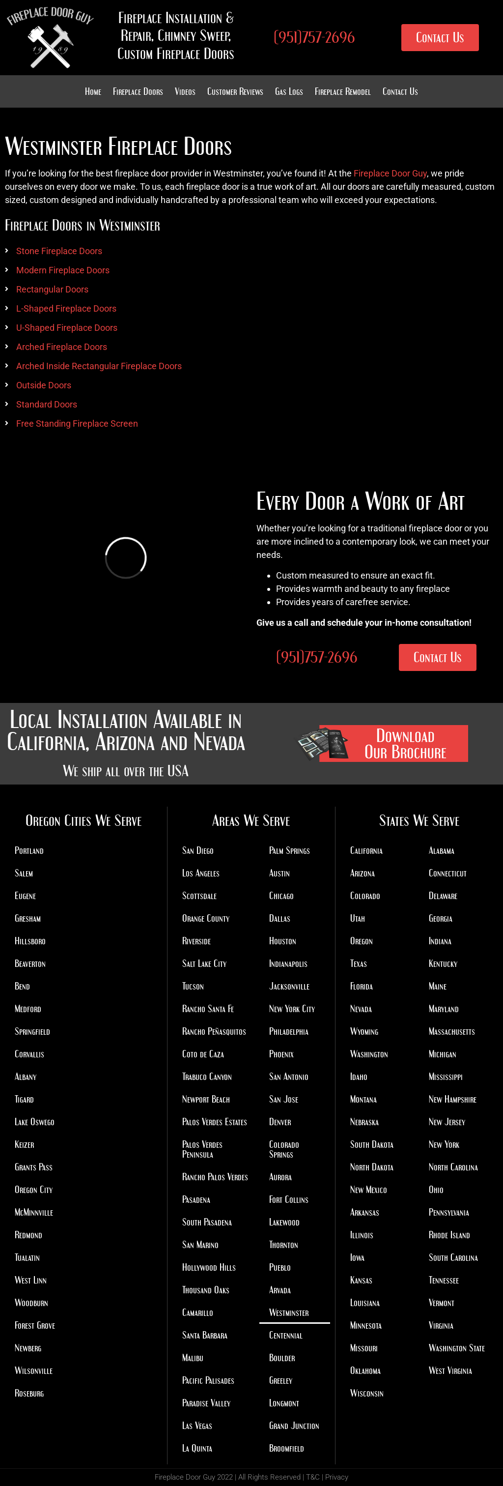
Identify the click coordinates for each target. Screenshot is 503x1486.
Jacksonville (289, 986)
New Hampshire (452, 1099)
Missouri (364, 1347)
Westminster (288, 1312)
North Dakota (371, 1167)
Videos (185, 91)
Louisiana (365, 1302)
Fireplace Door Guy (390, 173)
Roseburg (29, 1393)
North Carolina (453, 1167)
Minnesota (366, 1325)
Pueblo (280, 1267)
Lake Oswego (35, 1121)
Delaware (443, 895)
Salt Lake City (204, 963)
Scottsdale (199, 895)
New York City (292, 1008)
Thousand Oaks (205, 1289)
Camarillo (197, 1312)
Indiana (440, 940)
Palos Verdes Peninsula (202, 1149)
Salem (24, 873)
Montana (363, 1099)
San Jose (283, 1099)
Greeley (280, 1380)
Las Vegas (197, 1425)
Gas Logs (289, 91)
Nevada (361, 1008)
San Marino (200, 1244)
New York (444, 1144)
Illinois (361, 1234)
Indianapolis (288, 963)
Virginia (441, 1325)
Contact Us (400, 91)
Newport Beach (206, 1099)
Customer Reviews (235, 91)
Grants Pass (34, 1167)
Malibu (192, 1357)
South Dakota (371, 1144)
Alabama (441, 850)
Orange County (205, 918)
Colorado (365, 895)
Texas (358, 963)
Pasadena (196, 1199)
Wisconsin (367, 1393)
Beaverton (30, 963)
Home (93, 91)
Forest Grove (35, 1325)
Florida (361, 986)
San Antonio (288, 1076)
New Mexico (368, 1189)
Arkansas (364, 1212)
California (366, 850)
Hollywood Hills (209, 1267)
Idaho (358, 1076)
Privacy (336, 1477)
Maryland (444, 1008)
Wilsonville (34, 1370)
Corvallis (29, 1054)
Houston (282, 940)
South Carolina (453, 1257)
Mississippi (446, 1076)
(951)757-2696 (314, 37)
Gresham (28, 918)
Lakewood (284, 1222)
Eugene (25, 895)
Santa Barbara (204, 1335)
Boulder (282, 1357)
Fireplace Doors (138, 91)
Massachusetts (452, 1031)
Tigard (24, 1099)
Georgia (440, 918)
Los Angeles (201, 873)
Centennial (286, 1335)
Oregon (361, 940)
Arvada (280, 1289)
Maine (438, 986)
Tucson (193, 986)
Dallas (279, 918)
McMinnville (34, 1212)
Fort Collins (288, 1199)
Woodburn (31, 1302)
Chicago (281, 895)
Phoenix (281, 1054)
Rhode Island (449, 1234)
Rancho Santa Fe (208, 1008)
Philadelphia (288, 1031)
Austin (279, 873)
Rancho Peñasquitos (214, 1031)
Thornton (283, 1244)
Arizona (362, 873)
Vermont (441, 1302)
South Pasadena (207, 1222)
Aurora (280, 1176)
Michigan (442, 1054)
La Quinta (197, 1448)
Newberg (28, 1347)
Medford (28, 1008)
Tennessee (444, 1280)
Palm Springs (289, 850)
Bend (22, 986)
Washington (369, 1054)
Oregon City (34, 1189)
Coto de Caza (203, 1054)
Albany (25, 1076)
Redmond (28, 1234)
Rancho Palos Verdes (215, 1176)
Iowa (357, 1257)
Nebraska (364, 1121)
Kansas (361, 1280)
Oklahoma (365, 1370)
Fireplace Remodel (343, 91)
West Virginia (450, 1370)
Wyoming (364, 1031)
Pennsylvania (449, 1212)
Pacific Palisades (208, 1380)
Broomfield (286, 1448)
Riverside (196, 940)
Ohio (436, 1189)
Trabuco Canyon (207, 1076)
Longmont (284, 1403)
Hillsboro (30, 940)
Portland (29, 850)
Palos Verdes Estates (214, 1121)
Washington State (457, 1347)
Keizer (24, 1144)
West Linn (31, 1280)
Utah (357, 918)
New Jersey (447, 1121)
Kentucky (443, 963)
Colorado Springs (284, 1149)
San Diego (198, 850)
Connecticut (448, 873)
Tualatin (27, 1257)
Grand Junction (294, 1425)
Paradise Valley (206, 1403)
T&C (313, 1477)
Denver (280, 1121)
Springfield (32, 1031)
